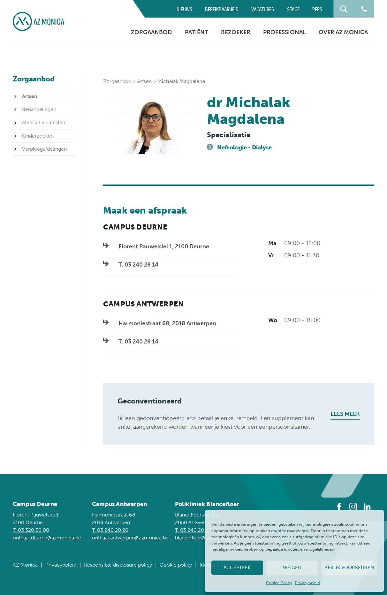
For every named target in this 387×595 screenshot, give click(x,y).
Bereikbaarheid (222, 9)
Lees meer (345, 414)
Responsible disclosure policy (118, 565)
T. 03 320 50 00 (31, 530)
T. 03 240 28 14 (138, 264)
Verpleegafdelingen (44, 149)
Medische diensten (43, 122)
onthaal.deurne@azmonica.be (47, 538)
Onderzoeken (38, 136)
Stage (293, 9)
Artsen (144, 81)
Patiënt (196, 32)
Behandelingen (39, 109)
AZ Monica (25, 565)
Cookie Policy (279, 582)
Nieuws (184, 9)
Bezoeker (235, 32)
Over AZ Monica (343, 32)
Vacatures (262, 9)
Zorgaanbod (151, 32)
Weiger (292, 567)
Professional (284, 32)
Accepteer (237, 567)
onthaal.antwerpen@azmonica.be (130, 538)
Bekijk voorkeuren (349, 567)
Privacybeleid (307, 582)
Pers (317, 9)
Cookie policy (176, 565)
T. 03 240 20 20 (110, 530)
